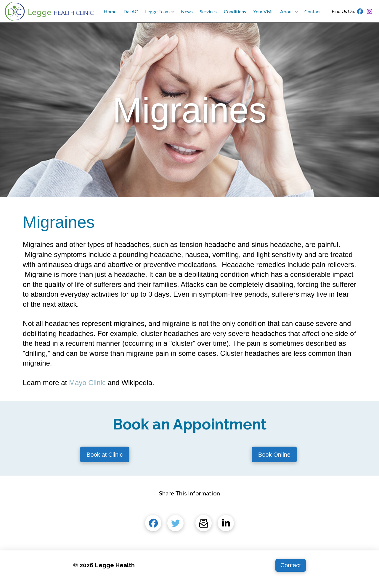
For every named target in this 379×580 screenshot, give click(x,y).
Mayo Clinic (87, 383)
